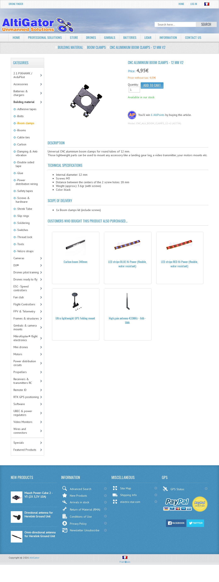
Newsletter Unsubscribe (80, 530)
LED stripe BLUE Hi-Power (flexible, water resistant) (127, 263)
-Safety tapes (24, 191)
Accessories (20, 84)
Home (181, 4)
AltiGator (34, 557)
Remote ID (20, 390)
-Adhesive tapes (26, 109)
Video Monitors (22, 422)
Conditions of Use (77, 516)
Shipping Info (124, 495)
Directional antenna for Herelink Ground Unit (38, 514)
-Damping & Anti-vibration (27, 153)
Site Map (121, 488)
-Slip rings (22, 216)
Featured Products (24, 450)
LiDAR (149, 37)
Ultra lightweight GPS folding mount (75, 318)
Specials (18, 442)
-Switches (22, 230)
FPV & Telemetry (24, 311)
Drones (91, 37)
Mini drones (20, 347)
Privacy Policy (74, 523)
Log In (193, 4)
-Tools (20, 244)
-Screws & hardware (23, 200)
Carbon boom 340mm (75, 261)
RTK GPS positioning (26, 397)
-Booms (21, 130)
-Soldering (23, 223)
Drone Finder (16, 4)
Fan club (18, 297)
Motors (17, 354)
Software (19, 404)
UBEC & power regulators (22, 413)
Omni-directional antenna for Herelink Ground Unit (40, 534)
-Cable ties (23, 137)
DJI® (16, 265)
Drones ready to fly (25, 279)
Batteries (130, 37)
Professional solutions (45, 37)
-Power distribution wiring (27, 182)
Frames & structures (26, 318)
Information (170, 37)
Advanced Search (76, 488)
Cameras (18, 258)
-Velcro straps (25, 251)
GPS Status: (174, 488)
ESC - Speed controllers (21, 288)
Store (74, 37)
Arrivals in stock (75, 502)
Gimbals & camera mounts (25, 327)
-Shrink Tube (24, 209)
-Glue (19, 173)
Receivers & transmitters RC (22, 381)
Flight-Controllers (24, 304)
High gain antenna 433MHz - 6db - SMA (127, 320)
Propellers (20, 372)
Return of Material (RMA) (81, 508)
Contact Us (195, 37)
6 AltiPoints (158, 115)
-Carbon (21, 144)
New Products (74, 495)
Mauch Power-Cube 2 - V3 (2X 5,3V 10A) (38, 495)
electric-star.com (126, 501)
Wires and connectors (20, 431)
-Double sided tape (25, 164)
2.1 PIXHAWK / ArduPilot (22, 75)
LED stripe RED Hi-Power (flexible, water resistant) (179, 263)
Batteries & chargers (20, 93)
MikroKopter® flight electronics (25, 338)
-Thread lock (24, 237)
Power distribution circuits (24, 363)
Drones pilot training (26, 272)
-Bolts (20, 116)
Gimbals (110, 37)
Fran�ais (125, 560)
